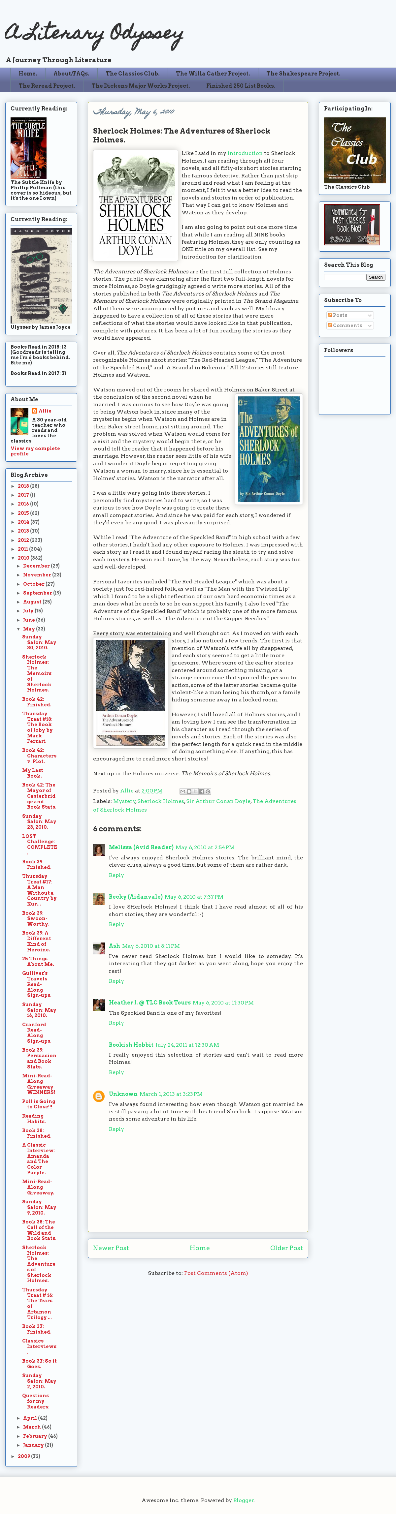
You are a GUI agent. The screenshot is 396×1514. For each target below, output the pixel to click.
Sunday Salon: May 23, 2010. (39, 822)
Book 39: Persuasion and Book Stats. (39, 1058)
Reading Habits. (34, 1118)
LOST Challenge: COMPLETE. (39, 844)
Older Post (286, 1248)
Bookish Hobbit (131, 1045)
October (34, 584)
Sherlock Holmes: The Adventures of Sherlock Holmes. (38, 1264)
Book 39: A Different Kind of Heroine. (36, 941)
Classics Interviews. (39, 1346)
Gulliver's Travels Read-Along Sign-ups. (36, 984)
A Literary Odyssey (94, 34)
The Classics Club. (133, 74)
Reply (116, 875)
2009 (24, 1456)
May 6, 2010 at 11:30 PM (223, 1003)
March (32, 1427)
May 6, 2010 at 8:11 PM (151, 946)
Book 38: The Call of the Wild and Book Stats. (39, 1230)
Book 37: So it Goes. (39, 1363)
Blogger (243, 1500)
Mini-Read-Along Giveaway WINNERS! (38, 1084)
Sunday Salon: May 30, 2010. (39, 642)
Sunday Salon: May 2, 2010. (39, 1381)
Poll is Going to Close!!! (38, 1104)
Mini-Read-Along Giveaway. (38, 1187)
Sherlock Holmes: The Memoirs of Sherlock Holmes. (36, 673)
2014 (24, 522)
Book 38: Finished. (36, 1133)
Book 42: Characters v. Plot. (39, 756)
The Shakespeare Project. (303, 74)
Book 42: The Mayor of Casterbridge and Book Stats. (39, 796)
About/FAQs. (71, 74)
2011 (23, 549)
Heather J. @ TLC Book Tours (150, 1003)
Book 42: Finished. (36, 701)
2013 (24, 531)
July (29, 610)
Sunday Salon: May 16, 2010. (39, 1010)
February (35, 1436)
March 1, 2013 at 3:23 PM (171, 1094)
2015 (24, 513)
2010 (24, 558)
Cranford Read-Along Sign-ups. (36, 1033)
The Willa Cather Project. (213, 74)
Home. (27, 74)
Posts (337, 315)
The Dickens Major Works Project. (140, 86)
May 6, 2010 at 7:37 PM (194, 897)
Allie (127, 791)
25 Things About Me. (38, 961)
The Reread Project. (46, 86)
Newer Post (111, 1248)
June (29, 620)
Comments (345, 325)
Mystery (124, 801)
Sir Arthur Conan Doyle (218, 801)
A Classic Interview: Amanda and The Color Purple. (38, 1158)
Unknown (123, 1094)
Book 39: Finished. (36, 864)
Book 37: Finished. (36, 1329)
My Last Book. (32, 773)
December (37, 566)
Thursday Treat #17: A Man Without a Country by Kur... (39, 890)
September (38, 593)
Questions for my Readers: (36, 1401)
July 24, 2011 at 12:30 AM (187, 1045)
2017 (24, 495)
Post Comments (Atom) (216, 1273)
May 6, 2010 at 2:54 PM (205, 847)
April (30, 1418)
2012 (24, 540)
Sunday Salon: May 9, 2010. (39, 1207)
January (34, 1445)
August (33, 601)
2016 (24, 504)
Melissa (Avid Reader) (141, 847)
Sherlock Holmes (160, 801)
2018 (24, 486)
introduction (245, 153)
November (37, 574)
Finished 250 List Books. (241, 86)
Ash (114, 946)
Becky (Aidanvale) (136, 897)
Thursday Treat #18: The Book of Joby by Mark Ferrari (37, 727)
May (29, 629)
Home (200, 1248)
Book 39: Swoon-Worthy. (35, 919)
